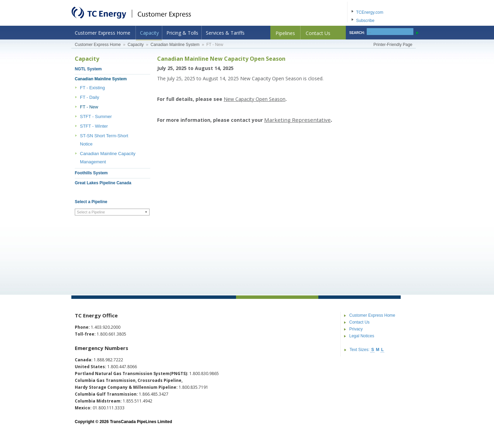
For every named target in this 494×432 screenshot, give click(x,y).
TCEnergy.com (369, 12)
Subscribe (365, 20)
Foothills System (91, 173)
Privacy (356, 329)
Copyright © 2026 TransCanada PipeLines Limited (123, 421)
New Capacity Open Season (254, 99)
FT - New (89, 106)
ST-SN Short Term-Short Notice (104, 140)
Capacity (149, 33)
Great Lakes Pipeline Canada (103, 182)
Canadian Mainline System (175, 44)
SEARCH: (357, 33)
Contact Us (318, 33)
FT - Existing (92, 87)
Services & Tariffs (225, 33)
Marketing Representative (297, 119)
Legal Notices (361, 336)
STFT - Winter (94, 126)
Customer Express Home (102, 33)
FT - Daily (89, 97)
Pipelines (285, 33)
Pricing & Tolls (182, 33)
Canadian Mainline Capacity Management (108, 157)
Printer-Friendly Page (393, 44)
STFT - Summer (96, 116)
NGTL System (88, 69)
